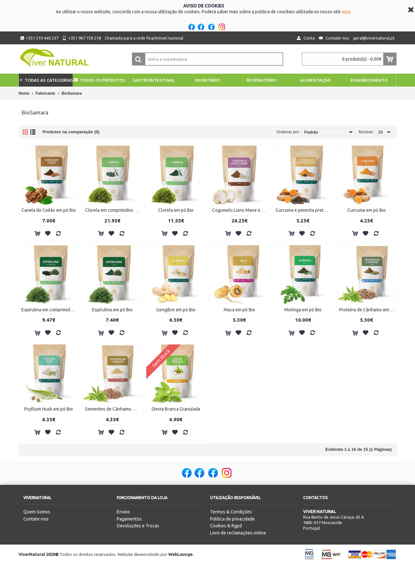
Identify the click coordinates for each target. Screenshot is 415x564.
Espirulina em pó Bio (112, 309)
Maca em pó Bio (239, 309)
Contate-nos (36, 519)
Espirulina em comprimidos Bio (49, 309)
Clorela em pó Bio (176, 210)
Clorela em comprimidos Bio (113, 210)
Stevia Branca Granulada (175, 409)
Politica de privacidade (232, 519)
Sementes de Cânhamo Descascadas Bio (113, 409)
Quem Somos (36, 511)
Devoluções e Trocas (138, 525)
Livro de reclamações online (238, 532)
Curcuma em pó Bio (366, 210)
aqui (346, 11)
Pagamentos (129, 519)
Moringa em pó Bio (303, 309)
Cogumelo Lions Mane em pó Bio (240, 210)
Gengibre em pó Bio (176, 309)
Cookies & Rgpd (226, 525)
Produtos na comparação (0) (71, 131)
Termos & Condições (231, 511)
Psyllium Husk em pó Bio (48, 409)
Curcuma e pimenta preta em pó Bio (304, 210)
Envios (123, 511)
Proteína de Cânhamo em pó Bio (367, 309)
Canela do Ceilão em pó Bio (48, 210)
